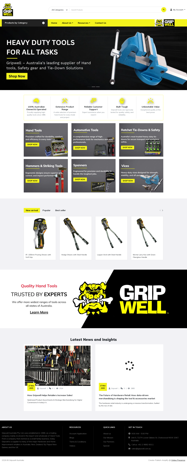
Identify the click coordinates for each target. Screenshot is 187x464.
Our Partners (108, 441)
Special (106, 446)
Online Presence (178, 460)
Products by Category (16, 22)
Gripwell (43, 388)
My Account (177, 9)
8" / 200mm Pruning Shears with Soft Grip (38, 256)
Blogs (71, 437)
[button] (67, 23)
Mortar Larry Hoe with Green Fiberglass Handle (144, 256)
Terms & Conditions (77, 441)
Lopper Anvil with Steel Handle (109, 255)
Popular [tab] (47, 210)
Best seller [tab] (60, 210)
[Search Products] (115, 9)
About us (107, 433)
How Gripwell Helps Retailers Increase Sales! (50, 395)
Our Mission (108, 437)
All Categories (58, 10)
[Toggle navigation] (43, 23)
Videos (72, 446)
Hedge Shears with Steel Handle (74, 255)
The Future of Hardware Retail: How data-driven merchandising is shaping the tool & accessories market (127, 397)
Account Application (78, 433)
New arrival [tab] (32, 210)
